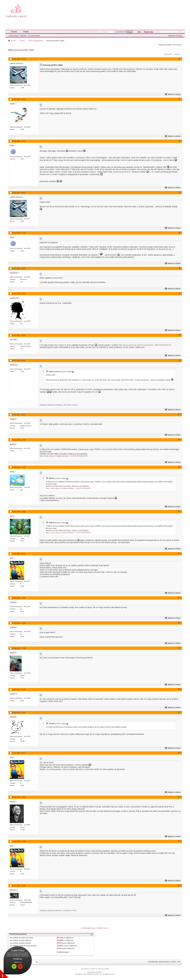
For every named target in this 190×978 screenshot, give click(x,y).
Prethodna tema (88, 928)
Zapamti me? (120, 32)
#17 (179, 648)
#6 (179, 268)
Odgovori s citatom (172, 94)
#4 (179, 192)
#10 (179, 414)
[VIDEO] (60, 945)
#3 (179, 141)
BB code (60, 937)
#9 (179, 360)
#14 (179, 553)
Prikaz (176, 54)
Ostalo (22, 40)
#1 (179, 59)
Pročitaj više (17, 959)
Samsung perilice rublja (24, 50)
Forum (14, 32)
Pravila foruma (63, 952)
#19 (179, 712)
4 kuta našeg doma (35, 40)
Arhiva (173, 962)
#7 (179, 293)
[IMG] (59, 943)
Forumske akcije (34, 35)
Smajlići (60, 940)
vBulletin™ (99, 972)
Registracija (148, 32)
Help (139, 32)
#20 (179, 753)
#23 (179, 885)
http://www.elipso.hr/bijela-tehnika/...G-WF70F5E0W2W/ (64, 456)
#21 (179, 797)
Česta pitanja (13, 35)
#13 (179, 511)
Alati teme (167, 54)
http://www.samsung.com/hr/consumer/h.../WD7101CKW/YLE (145, 345)
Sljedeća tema (102, 928)
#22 (179, 841)
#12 (179, 467)
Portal (25, 32)
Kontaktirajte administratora (159, 962)
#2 (179, 99)
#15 (179, 598)
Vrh (179, 962)
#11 (179, 440)
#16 (179, 623)
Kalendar (23, 35)
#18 (179, 689)
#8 (179, 335)
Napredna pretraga (175, 35)
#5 (179, 233)
